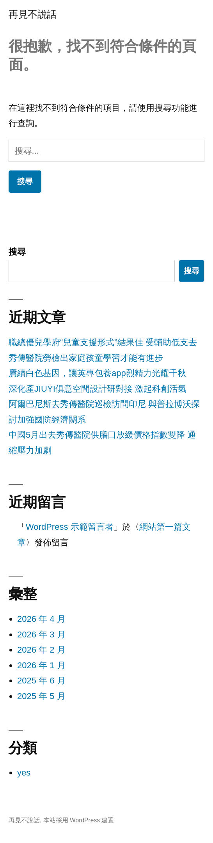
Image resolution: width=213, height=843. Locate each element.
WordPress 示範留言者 (70, 527)
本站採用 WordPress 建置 (78, 820)
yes (23, 772)
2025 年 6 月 (41, 680)
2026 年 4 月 (41, 619)
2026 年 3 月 (41, 634)
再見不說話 (33, 14)
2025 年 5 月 (41, 696)
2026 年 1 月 (41, 665)
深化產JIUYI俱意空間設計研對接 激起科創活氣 (97, 389)
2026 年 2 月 (41, 650)
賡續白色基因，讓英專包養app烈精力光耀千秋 (97, 373)
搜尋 (17, 252)
